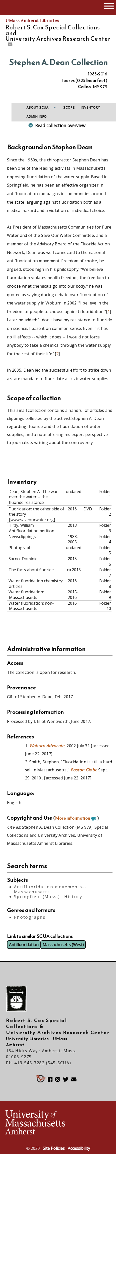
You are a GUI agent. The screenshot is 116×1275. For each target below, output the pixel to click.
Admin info (36, 116)
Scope (69, 107)
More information (72, 818)
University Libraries (27, 1039)
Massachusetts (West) (63, 944)
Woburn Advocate (46, 746)
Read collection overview (60, 125)
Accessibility (79, 1148)
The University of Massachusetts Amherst (25, 7)
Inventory (90, 107)
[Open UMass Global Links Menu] (109, 5)
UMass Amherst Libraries (32, 20)
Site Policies (54, 1148)
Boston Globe (83, 770)
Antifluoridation (23, 944)
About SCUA (37, 107)
